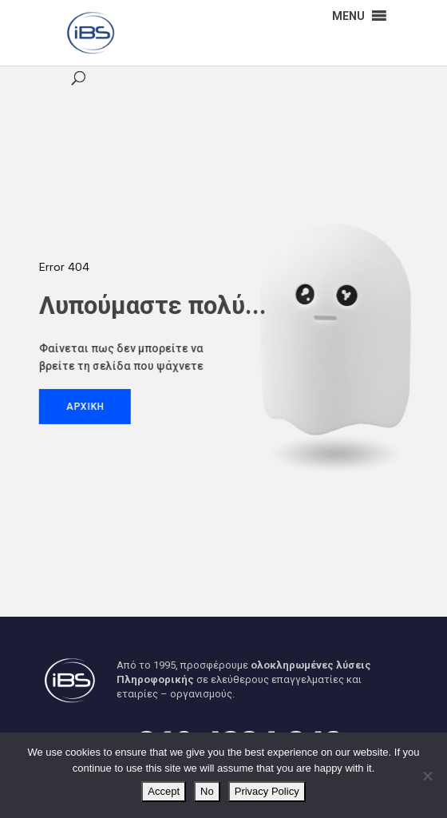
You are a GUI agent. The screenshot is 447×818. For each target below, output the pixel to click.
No (207, 791)
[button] (348, 16)
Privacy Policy (267, 791)
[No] (427, 776)
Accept (164, 791)
